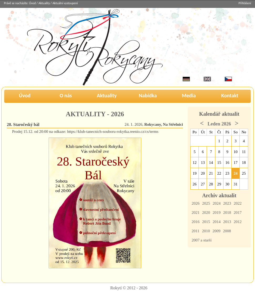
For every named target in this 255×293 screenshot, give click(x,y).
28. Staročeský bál (23, 124)
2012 (238, 222)
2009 (216, 231)
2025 (206, 203)
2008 (227, 231)
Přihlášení (244, 3)
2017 (238, 212)
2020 (206, 212)
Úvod (32, 3)
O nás (66, 95)
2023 (227, 203)
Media (189, 95)
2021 (196, 212)
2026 (196, 203)
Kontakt (229, 95)
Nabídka (148, 95)
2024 (217, 203)
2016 (196, 222)
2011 (195, 231)
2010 (206, 231)
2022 (238, 203)
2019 (217, 212)
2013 (227, 222)
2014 (217, 222)
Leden (213, 124)
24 (236, 173)
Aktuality (44, 3)
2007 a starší (202, 240)
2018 (227, 212)
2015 (206, 222)
